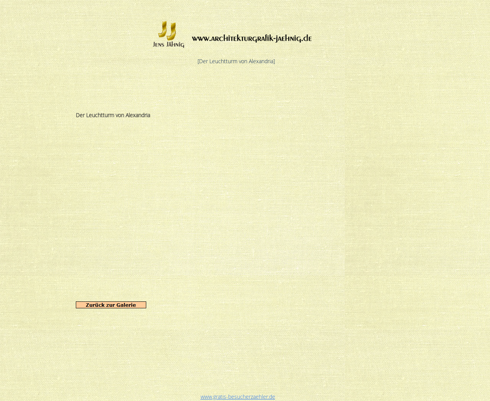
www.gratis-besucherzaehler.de (238, 396)
